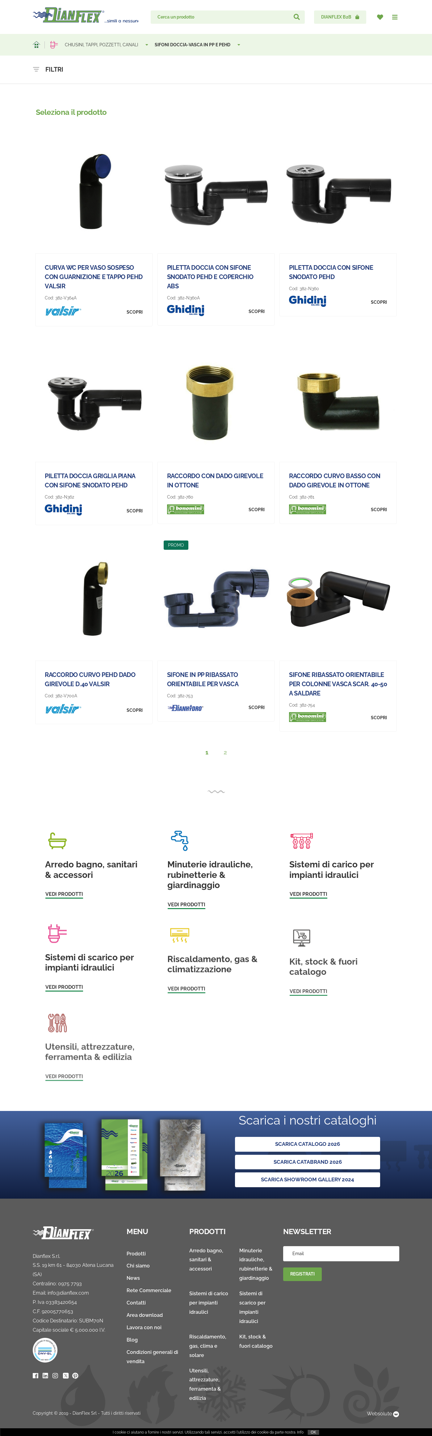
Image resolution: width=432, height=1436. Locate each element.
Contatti (136, 1303)
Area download (145, 1315)
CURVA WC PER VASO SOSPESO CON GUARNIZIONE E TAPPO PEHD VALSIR (94, 277)
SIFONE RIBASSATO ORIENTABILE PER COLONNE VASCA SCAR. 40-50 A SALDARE (338, 684)
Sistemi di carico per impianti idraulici (208, 1303)
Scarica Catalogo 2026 (307, 1144)
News (133, 1278)
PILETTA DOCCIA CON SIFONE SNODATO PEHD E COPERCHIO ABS (210, 277)
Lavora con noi (144, 1328)
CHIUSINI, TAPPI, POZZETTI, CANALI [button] (107, 44)
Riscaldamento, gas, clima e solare (207, 1346)
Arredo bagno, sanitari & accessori (206, 1260)
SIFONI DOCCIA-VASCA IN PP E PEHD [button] (198, 44)
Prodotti (136, 1254)
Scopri (135, 312)
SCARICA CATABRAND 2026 (308, 1162)
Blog (132, 1340)
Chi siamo (138, 1266)
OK (313, 1432)
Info (300, 1432)
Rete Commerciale (149, 1291)
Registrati (302, 1274)
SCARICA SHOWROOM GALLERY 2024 (307, 1180)
